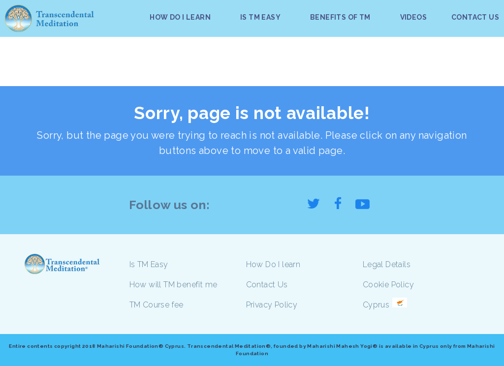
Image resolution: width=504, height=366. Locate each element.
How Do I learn (273, 264)
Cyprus (376, 304)
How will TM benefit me (173, 284)
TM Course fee (156, 304)
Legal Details (386, 264)
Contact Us (267, 284)
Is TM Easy (148, 264)
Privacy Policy (272, 304)
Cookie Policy (388, 284)
